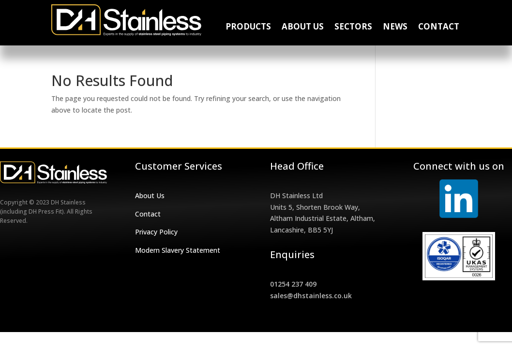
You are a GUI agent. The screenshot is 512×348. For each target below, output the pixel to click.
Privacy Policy (156, 231)
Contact (438, 27)
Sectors (353, 27)
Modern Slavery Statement (177, 250)
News (395, 27)
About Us (303, 27)
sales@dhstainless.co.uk (311, 295)
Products (248, 27)
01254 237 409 (293, 284)
